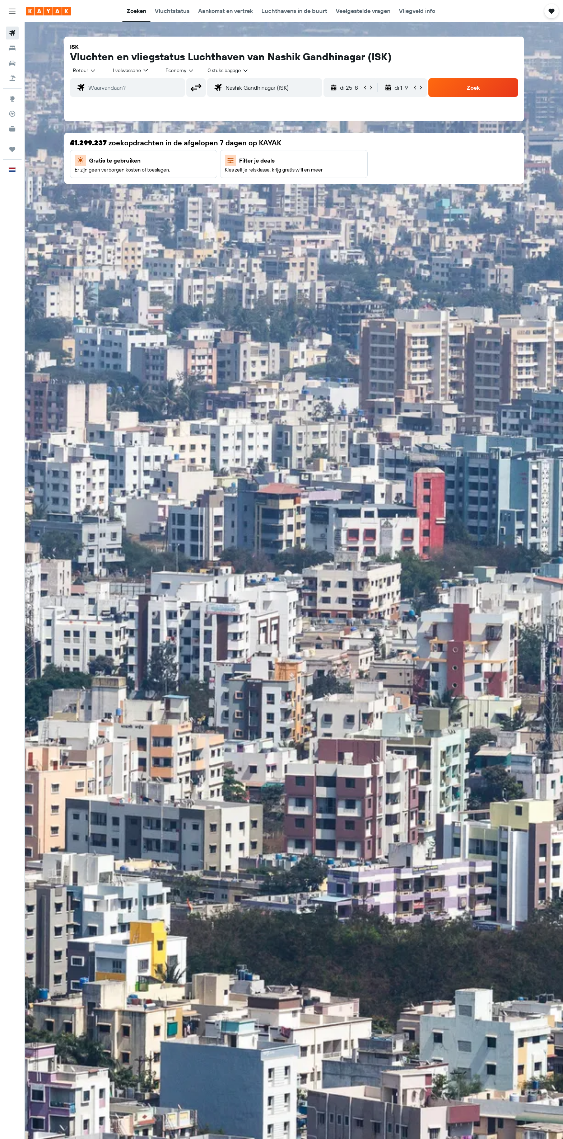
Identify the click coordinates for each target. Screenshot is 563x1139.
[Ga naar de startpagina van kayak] (48, 11)
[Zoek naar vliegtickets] (12, 33)
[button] (12, 11)
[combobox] (84, 70)
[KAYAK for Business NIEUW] (12, 129)
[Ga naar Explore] (12, 99)
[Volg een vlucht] (12, 114)
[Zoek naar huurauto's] (12, 63)
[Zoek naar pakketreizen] (12, 78)
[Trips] (12, 149)
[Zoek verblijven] (12, 48)
